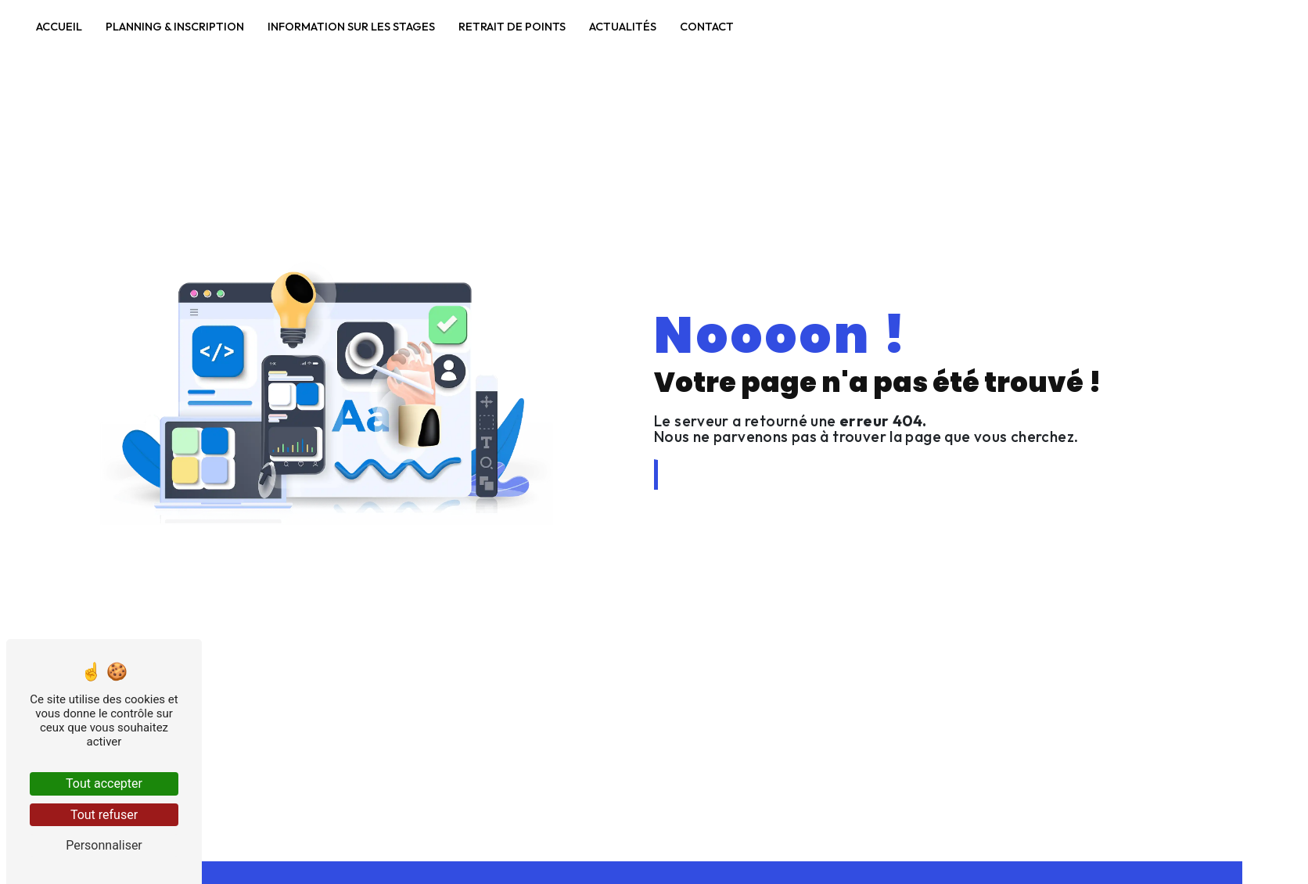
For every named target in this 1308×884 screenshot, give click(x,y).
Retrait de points (511, 23)
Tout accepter (104, 783)
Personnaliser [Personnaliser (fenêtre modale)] (104, 845)
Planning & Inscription (174, 23)
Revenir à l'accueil (724, 474)
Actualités (622, 23)
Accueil (58, 23)
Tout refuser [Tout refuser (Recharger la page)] (104, 814)
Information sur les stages (350, 23)
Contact (706, 23)
